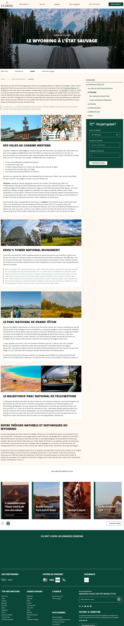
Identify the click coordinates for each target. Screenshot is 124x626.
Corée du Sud (5, 617)
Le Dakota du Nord (94, 108)
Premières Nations (69, 88)
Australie (4, 605)
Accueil (42, 4)
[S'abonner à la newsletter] (119, 599)
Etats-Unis (5, 596)
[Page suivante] (8, 523)
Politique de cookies (58, 622)
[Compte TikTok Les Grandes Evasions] (82, 606)
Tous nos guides (115, 523)
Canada (4, 601)
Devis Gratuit (116, 4)
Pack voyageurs (74, 4)
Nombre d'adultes (96, 151)
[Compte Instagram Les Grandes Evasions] (80, 606)
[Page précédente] (3, 523)
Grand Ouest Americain (18, 79)
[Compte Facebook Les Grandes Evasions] (88, 606)
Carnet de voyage (48, 71)
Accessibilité (56, 624)
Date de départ (95, 130)
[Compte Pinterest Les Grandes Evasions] (90, 606)
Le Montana (92, 104)
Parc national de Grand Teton (99, 96)
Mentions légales (57, 617)
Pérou (3, 612)
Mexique (4, 603)
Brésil (3, 608)
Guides (32, 71)
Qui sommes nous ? (57, 596)
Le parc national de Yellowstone (100, 100)
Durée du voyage (95, 141)
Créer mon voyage (98, 163)
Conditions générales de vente (61, 619)
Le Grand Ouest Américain (95, 84)
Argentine (4, 610)
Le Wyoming (92, 92)
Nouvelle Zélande (7, 615)
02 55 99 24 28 (94, 4)
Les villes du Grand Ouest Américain (100, 88)
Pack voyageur (56, 598)
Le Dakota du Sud (94, 111)
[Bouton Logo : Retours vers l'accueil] (7, 4)
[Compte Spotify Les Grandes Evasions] (85, 606)
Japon (3, 598)
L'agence (57, 4)
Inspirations (19, 71)
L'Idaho (90, 115)
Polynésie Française (7, 619)
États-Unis (4, 71)
